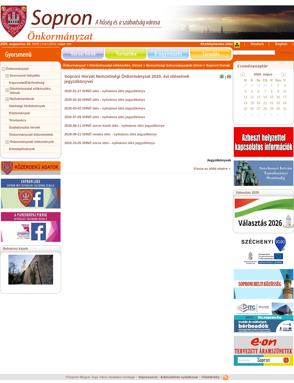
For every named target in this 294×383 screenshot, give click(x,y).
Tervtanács (17, 120)
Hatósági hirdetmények (27, 106)
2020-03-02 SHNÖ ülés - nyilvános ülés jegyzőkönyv (104, 108)
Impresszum (149, 377)
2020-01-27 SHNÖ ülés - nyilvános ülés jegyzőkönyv (104, 91)
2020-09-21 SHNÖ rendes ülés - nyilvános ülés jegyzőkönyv (110, 134)
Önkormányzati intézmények (32, 141)
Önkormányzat (17, 68)
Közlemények (19, 113)
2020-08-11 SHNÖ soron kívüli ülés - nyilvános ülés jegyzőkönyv (114, 125)
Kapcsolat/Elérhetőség (26, 82)
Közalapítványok (22, 149)
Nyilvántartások (22, 99)
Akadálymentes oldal (216, 44)
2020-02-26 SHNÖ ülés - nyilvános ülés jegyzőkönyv (104, 99)
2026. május (263, 74)
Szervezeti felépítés (25, 75)
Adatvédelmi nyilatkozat (179, 377)
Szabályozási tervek (24, 127)
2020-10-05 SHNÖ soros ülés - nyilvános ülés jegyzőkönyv (109, 143)
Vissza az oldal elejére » (211, 168)
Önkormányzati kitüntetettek (31, 134)
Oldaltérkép (211, 377)
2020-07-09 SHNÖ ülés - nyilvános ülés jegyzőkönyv (104, 117)
